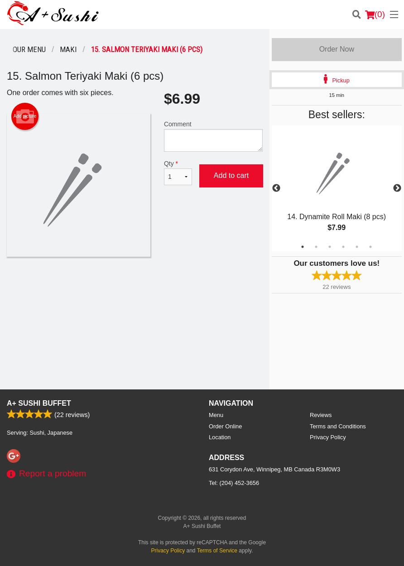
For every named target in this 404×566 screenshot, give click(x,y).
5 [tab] (356, 246)
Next (397, 188)
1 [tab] (302, 246)
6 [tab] (370, 246)
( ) (375, 14)
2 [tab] (316, 246)
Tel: (234, 483)
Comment (213, 136)
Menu (216, 415)
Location (220, 437)
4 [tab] (343, 246)
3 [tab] (329, 246)
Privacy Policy (328, 437)
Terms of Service (217, 550)
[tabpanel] (336, 188)
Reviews (321, 415)
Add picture (25, 116)
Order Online (225, 426)
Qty (178, 172)
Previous (276, 188)
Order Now (336, 49)
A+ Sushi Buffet (39, 403)
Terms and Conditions (338, 426)
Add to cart (231, 175)
